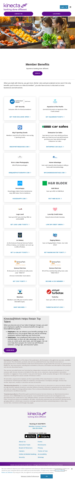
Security (22, 458)
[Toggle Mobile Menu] (70, 7)
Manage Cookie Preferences (30, 476)
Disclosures (42, 446)
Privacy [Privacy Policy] (40, 449)
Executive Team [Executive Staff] (24, 446)
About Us (22, 443)
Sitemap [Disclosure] (41, 458)
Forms (40, 443)
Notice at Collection (7, 472)
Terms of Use (43, 452)
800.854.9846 (37, 429)
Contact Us (18, 14)
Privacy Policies (59, 470)
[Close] (72, 469)
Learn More (10, 350)
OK (46, 476)
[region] (37, 473)
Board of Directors (25, 449)
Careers (21, 452)
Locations (56, 14)
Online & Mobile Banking (27, 455)
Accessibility (42, 455)
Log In (64, 7)
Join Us (37, 73)
